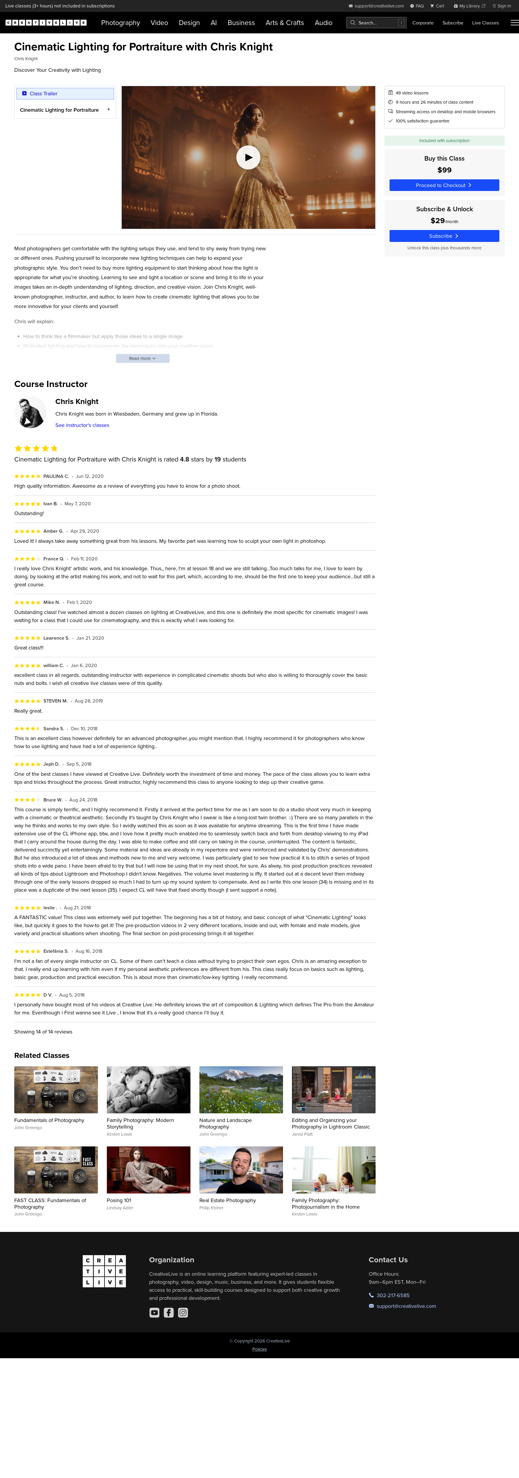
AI (214, 22)
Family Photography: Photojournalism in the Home (326, 1203)
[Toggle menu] (515, 22)
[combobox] (376, 22)
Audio (323, 22)
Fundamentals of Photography (49, 1120)
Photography (120, 22)
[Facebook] (168, 1312)
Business (241, 22)
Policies (259, 1349)
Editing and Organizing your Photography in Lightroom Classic (331, 1123)
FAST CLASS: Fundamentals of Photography (50, 1203)
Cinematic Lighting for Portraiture (59, 109)
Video (159, 22)
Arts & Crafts (285, 22)
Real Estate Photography (227, 1200)
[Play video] (248, 157)
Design (189, 22)
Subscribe (453, 22)
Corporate (423, 22)
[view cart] (438, 6)
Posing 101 (119, 1200)
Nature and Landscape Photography (225, 1123)
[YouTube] (154, 1312)
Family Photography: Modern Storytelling (140, 1123)
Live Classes (485, 22)
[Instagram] (183, 1312)
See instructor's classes (82, 425)
